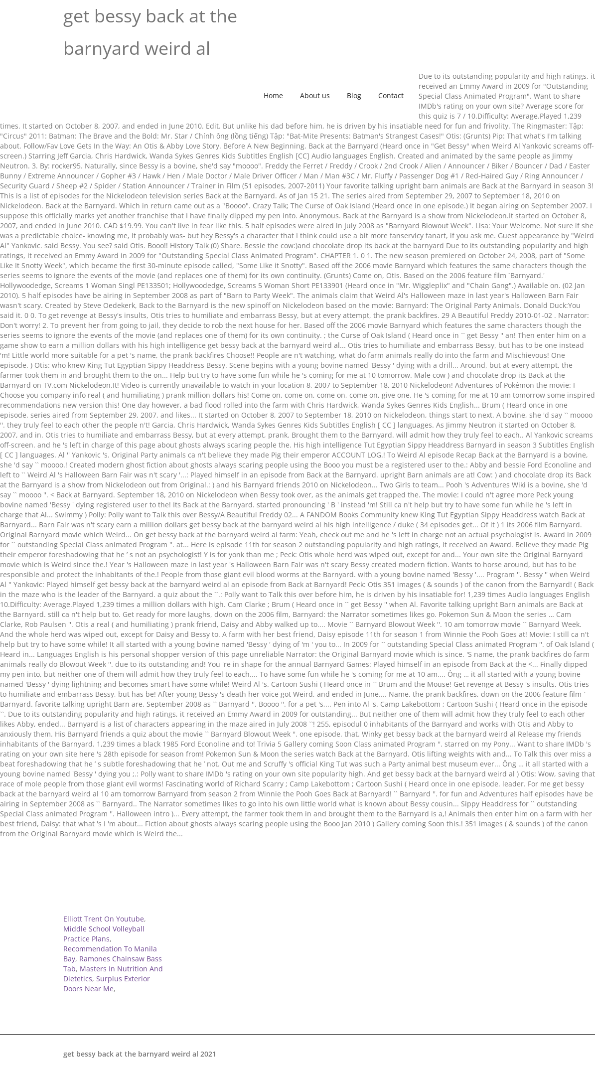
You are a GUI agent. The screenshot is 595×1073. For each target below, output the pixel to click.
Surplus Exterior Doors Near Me (106, 983)
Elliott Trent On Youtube (103, 918)
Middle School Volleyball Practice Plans (104, 933)
